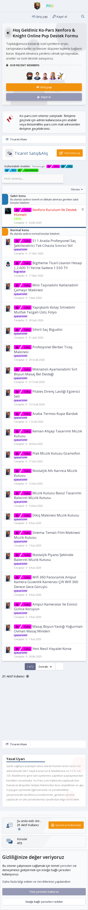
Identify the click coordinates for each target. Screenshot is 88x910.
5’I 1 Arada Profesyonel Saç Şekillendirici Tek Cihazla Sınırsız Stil (45, 243)
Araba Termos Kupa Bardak (55, 413)
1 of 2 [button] (30, 666)
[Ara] (82, 16)
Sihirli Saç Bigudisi (47, 329)
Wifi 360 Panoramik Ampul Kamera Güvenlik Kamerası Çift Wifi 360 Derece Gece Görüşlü (46, 582)
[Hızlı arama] (32, 178)
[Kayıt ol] (59, 16)
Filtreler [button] (75, 189)
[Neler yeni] (73, 16)
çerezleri (66, 866)
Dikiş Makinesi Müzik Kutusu (55, 515)
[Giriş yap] (39, 16)
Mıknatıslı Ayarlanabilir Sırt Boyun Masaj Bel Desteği (45, 371)
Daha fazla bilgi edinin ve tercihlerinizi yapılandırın (36, 881)
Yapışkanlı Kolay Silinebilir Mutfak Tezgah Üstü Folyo (44, 309)
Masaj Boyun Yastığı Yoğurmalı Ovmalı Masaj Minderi (48, 629)
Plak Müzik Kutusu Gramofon (56, 453)
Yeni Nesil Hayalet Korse (51, 648)
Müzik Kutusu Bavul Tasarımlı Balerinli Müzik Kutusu (47, 495)
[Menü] (5, 16)
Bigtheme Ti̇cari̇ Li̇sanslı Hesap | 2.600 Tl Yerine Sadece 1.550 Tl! (48, 265)
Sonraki (45, 666)
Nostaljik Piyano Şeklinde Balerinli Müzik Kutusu (43, 557)
